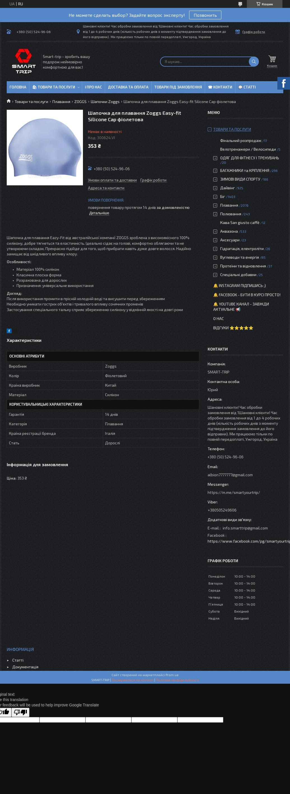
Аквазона (229, 231)
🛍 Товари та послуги (53, 87)
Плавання (61, 101)
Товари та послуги (31, 101)
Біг (222, 196)
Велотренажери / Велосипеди (248, 149)
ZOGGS (80, 101)
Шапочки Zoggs (105, 101)
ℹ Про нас (93, 87)
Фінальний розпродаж (241, 140)
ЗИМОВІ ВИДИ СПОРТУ (240, 179)
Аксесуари (230, 239)
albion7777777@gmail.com (230, 474)
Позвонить (205, 15)
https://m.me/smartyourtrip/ (234, 492)
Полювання (230, 213)
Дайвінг (227, 187)
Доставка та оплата (128, 87)
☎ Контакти (220, 87)
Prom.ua (172, 675)
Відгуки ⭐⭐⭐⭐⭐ (233, 327)
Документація (25, 666)
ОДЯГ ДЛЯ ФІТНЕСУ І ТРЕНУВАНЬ (249, 157)
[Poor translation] (20, 712)
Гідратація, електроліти (242, 248)
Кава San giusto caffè (239, 222)
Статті (18, 660)
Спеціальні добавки (238, 274)
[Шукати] (254, 62)
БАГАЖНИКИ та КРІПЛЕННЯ (244, 170)
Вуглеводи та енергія (239, 257)
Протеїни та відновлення (243, 265)
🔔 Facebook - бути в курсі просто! (246, 294)
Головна (18, 87)
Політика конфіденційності (177, 680)
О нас (218, 318)
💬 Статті (247, 87)
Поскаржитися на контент (133, 680)
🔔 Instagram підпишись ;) (239, 285)
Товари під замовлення (178, 87)
